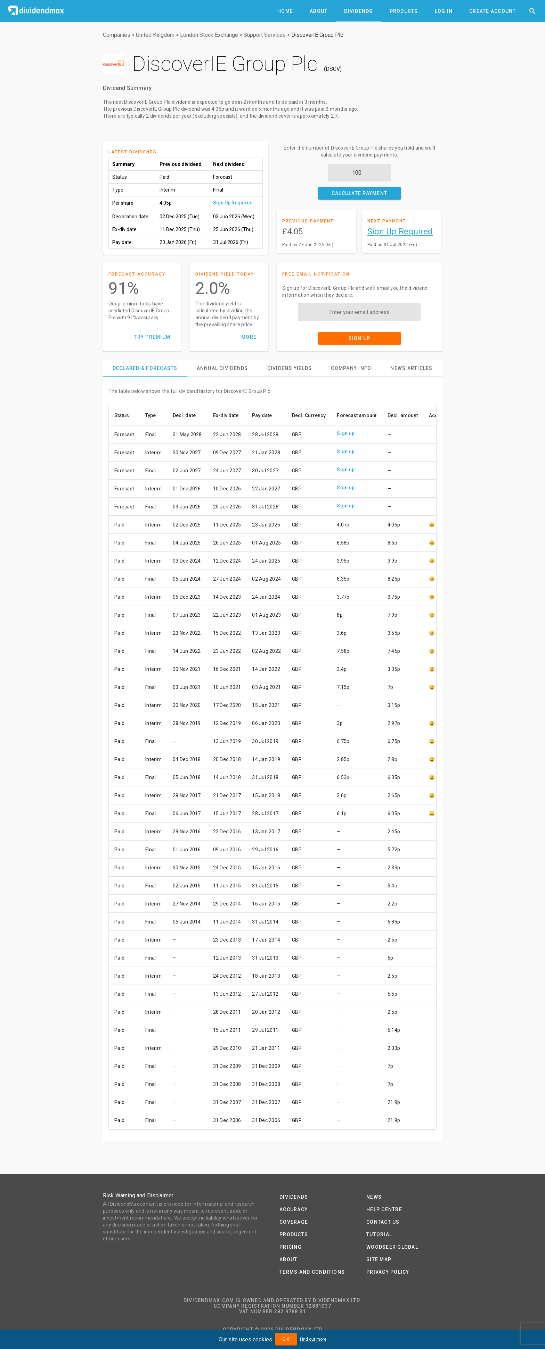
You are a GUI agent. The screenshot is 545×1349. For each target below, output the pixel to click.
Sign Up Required (233, 202)
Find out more (313, 1339)
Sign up (346, 433)
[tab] (285, 11)
